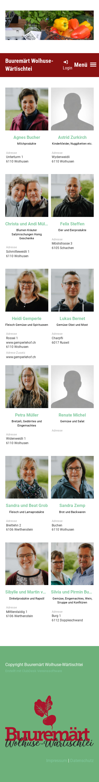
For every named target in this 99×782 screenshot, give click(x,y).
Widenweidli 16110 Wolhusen (17, 443)
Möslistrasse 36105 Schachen (63, 248)
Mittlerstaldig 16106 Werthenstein (19, 616)
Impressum (56, 760)
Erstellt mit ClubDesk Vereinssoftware (33, 671)
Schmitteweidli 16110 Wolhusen (18, 256)
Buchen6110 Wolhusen (63, 530)
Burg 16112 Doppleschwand (67, 620)
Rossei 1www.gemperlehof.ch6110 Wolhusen (21, 342)
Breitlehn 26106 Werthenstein (19, 530)
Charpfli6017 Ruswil (60, 342)
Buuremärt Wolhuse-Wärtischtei (29, 65)
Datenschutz (82, 760)
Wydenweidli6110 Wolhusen (63, 161)
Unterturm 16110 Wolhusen (17, 161)
